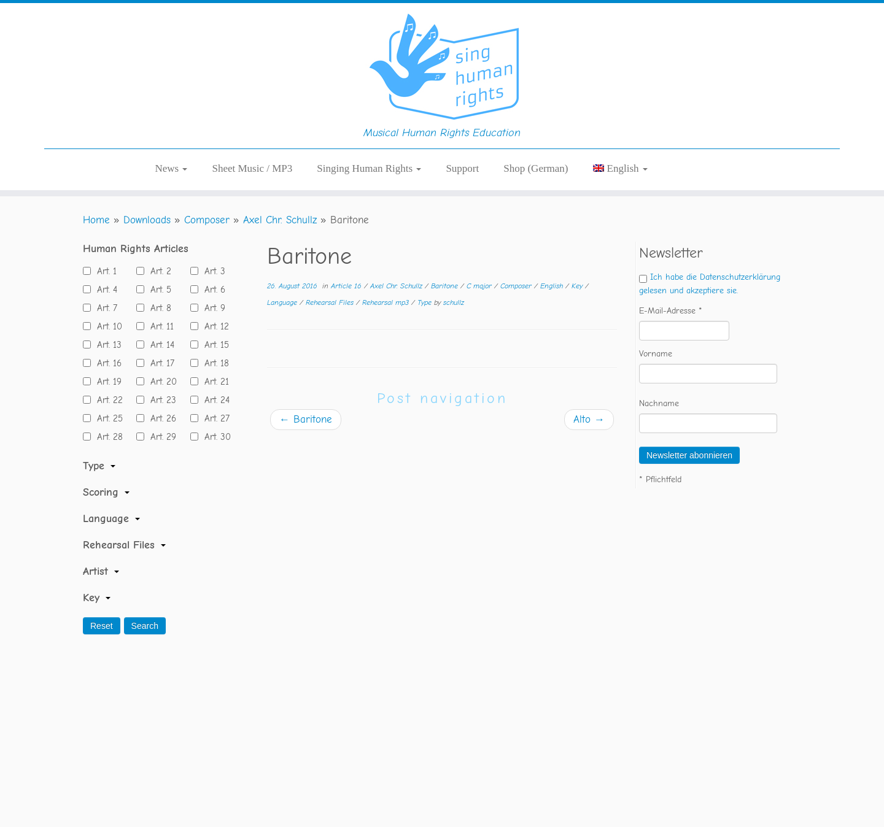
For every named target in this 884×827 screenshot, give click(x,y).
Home (96, 220)
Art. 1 (104, 271)
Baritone (445, 286)
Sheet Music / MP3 (252, 168)
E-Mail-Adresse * (670, 311)
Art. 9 (211, 307)
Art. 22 (107, 400)
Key (578, 286)
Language (283, 302)
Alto (589, 419)
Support (462, 168)
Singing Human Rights (369, 168)
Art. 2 (157, 271)
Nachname (659, 403)
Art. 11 (159, 326)
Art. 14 (159, 344)
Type (425, 302)
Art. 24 (214, 400)
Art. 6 (211, 289)
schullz (453, 302)
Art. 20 (160, 381)
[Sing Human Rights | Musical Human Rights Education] (442, 64)
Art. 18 (213, 363)
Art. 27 (214, 418)
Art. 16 (106, 363)
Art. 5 (157, 289)
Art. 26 (160, 418)
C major (480, 286)
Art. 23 (160, 400)
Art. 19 (106, 381)
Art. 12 (213, 326)
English (552, 286)
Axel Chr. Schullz (280, 220)
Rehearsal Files (331, 302)
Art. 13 (106, 344)
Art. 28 (107, 436)
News (171, 168)
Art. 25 (107, 418)
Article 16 (347, 286)
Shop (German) (535, 168)
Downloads (147, 220)
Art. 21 (213, 381)
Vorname (655, 353)
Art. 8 (157, 307)
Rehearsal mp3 (386, 302)
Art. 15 (213, 344)
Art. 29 (160, 436)
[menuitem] (620, 168)
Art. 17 (159, 363)
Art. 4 (104, 289)
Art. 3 (211, 271)
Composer (207, 220)
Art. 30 (214, 436)
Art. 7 (104, 307)
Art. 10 (106, 326)
